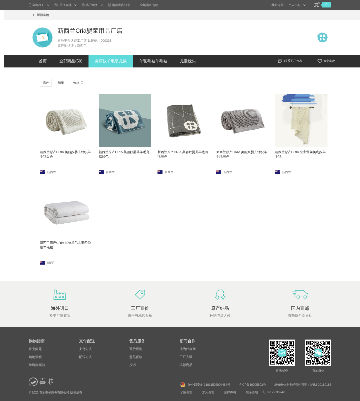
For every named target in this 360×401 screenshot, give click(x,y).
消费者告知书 (119, 5)
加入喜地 (208, 392)
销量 (61, 82)
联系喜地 (252, 392)
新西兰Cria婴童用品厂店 (90, 30)
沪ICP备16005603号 (252, 385)
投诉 (132, 365)
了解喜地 (186, 392)
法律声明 (230, 392)
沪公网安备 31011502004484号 (209, 385)
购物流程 (35, 357)
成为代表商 (188, 349)
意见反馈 (135, 357)
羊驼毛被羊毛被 (153, 61)
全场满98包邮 (149, 5)
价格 (78, 82)
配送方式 (85, 357)
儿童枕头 (188, 61)
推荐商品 (186, 365)
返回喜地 (40, 15)
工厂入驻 (186, 357)
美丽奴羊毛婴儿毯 (111, 61)
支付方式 (85, 349)
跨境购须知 (37, 365)
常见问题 (35, 349)
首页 (43, 61)
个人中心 (294, 5)
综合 (46, 82)
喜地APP (36, 5)
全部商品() (70, 61)
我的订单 (278, 5)
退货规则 (135, 349)
